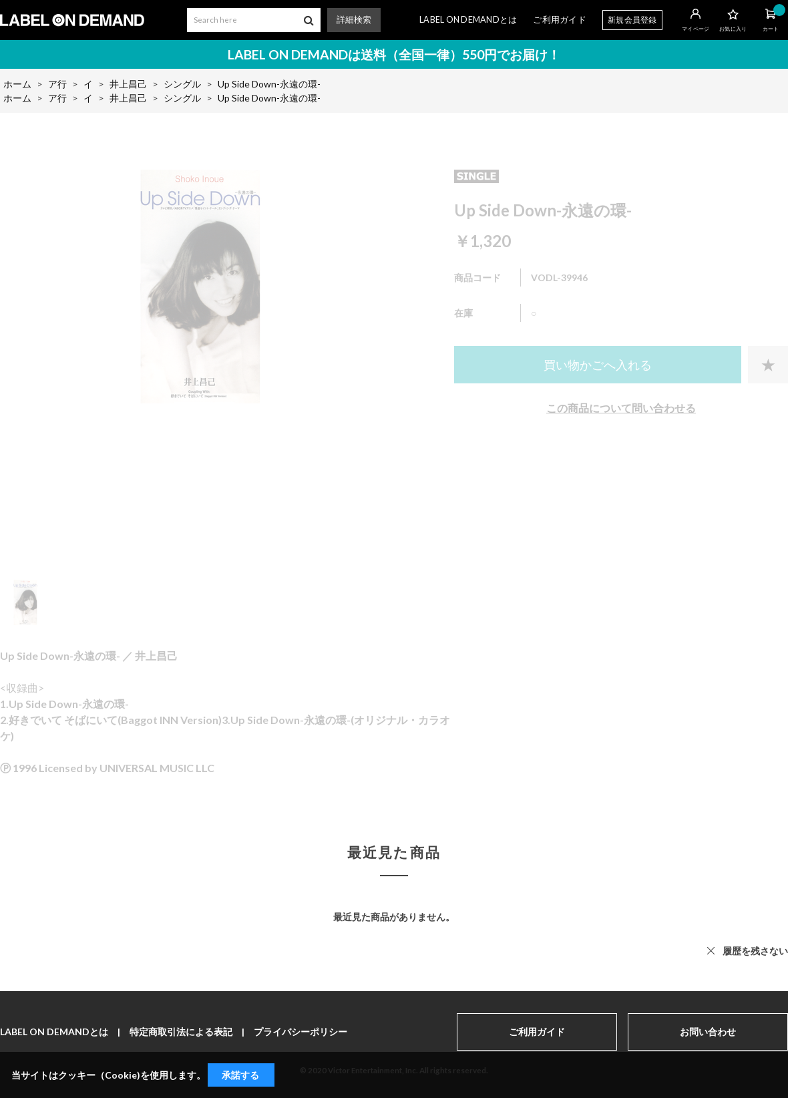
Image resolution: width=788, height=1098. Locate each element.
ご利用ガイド (559, 20)
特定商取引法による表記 (181, 1031)
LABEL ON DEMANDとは (468, 20)
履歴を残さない (755, 950)
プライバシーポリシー (300, 1031)
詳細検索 (354, 20)
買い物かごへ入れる (598, 364)
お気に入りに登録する (768, 364)
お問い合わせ (708, 1032)
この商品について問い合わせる (621, 407)
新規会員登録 (632, 19)
